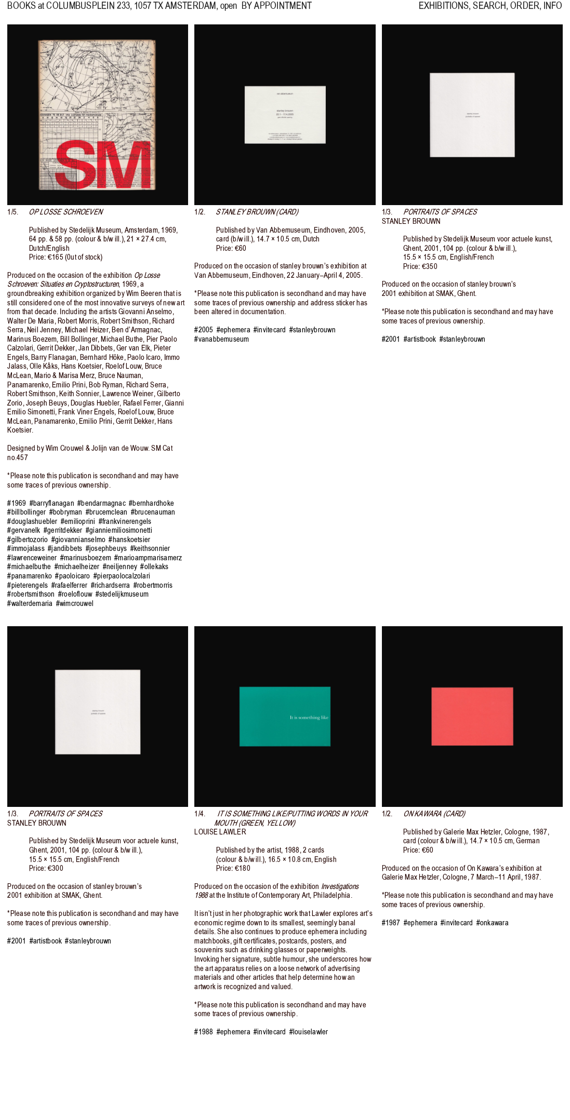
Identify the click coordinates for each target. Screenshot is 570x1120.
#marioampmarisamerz (148, 557)
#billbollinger (26, 512)
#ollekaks (154, 566)
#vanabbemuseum (221, 339)
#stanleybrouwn (312, 329)
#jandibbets (65, 548)
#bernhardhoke (151, 503)
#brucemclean (107, 512)
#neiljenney (120, 566)
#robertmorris (153, 585)
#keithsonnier (150, 548)
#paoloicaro (72, 576)
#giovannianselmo (78, 539)
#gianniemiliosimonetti (119, 530)
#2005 (203, 329)
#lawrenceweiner (32, 557)
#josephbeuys (106, 548)
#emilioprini (78, 521)
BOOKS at (25, 11)
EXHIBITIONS (444, 11)
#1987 (391, 922)
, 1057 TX (131, 11)
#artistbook (420, 339)
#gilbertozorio (27, 539)
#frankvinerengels (125, 521)
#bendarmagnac (101, 503)
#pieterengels (27, 585)
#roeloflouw (75, 594)
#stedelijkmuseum (122, 594)
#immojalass (25, 548)
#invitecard (270, 329)
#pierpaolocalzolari (122, 576)
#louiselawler (308, 1031)
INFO (553, 11)
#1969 (16, 503)
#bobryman (66, 512)
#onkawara (492, 922)
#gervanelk (23, 530)
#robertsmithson (31, 594)
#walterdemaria (29, 603)
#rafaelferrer (69, 585)
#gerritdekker (63, 530)
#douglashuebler (32, 521)
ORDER (524, 11)
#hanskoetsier (129, 539)
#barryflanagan (52, 503)
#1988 (203, 1031)
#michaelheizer (77, 566)
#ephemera (233, 329)
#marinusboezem (85, 557)
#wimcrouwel (75, 603)
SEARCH (489, 11)
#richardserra (110, 585)
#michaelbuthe (29, 566)
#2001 (391, 339)
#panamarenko (29, 576)
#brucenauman (153, 512)
